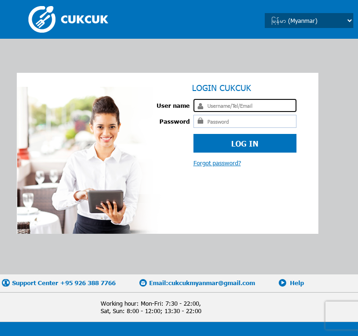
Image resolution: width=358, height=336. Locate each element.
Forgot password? (217, 163)
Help (297, 283)
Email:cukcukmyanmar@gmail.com (202, 283)
